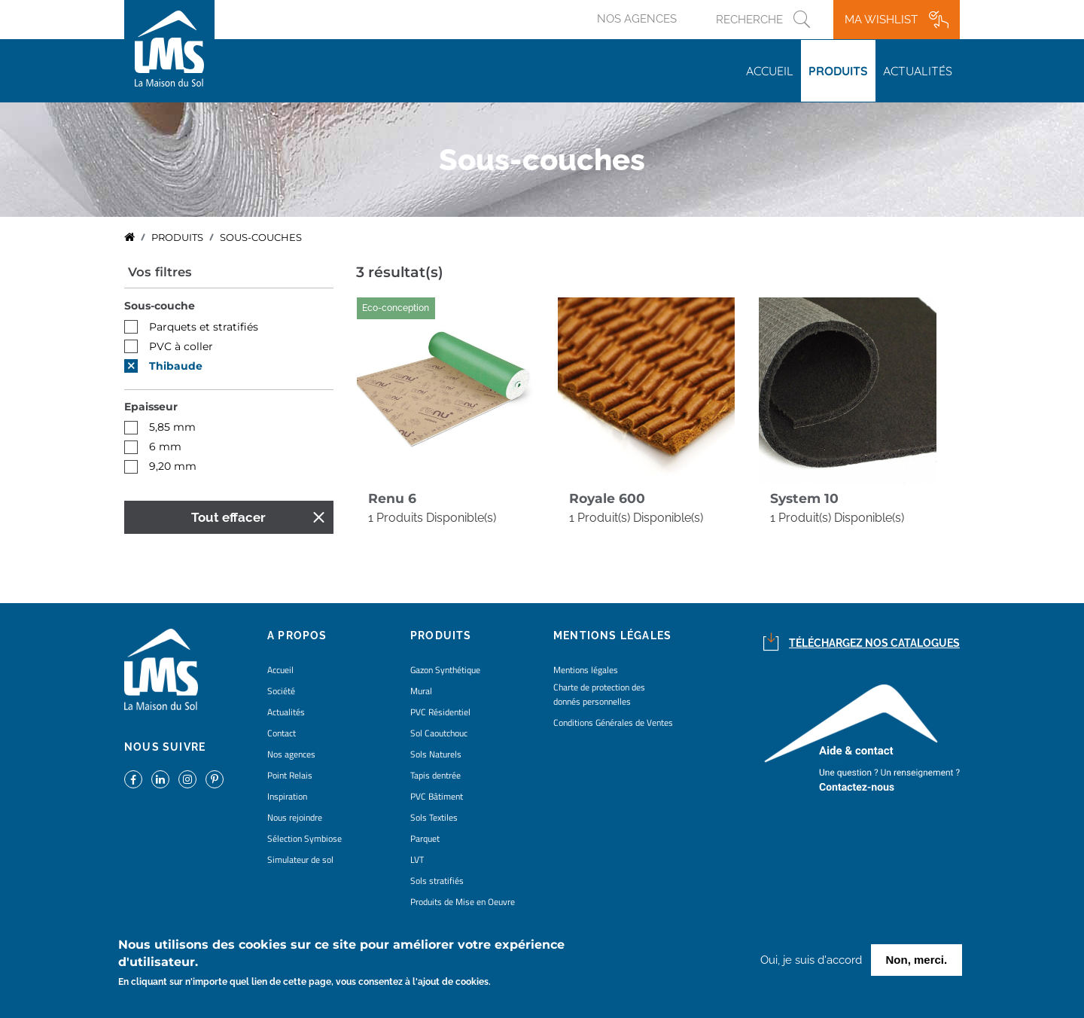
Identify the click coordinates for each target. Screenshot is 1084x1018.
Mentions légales (585, 670)
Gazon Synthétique (445, 670)
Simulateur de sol (300, 859)
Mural (421, 691)
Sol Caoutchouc (438, 733)
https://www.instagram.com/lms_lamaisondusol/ (187, 779)
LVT (417, 859)
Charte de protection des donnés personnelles (599, 694)
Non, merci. (917, 962)
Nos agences (637, 19)
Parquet (425, 838)
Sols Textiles (434, 817)
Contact (281, 733)
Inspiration (287, 796)
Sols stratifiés (437, 880)
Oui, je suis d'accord (811, 962)
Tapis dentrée (435, 775)
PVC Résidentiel (440, 712)
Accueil (769, 70)
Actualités (917, 70)
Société (281, 691)
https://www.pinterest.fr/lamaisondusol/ (215, 779)
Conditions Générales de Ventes (613, 722)
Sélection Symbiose (304, 838)
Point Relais (289, 775)
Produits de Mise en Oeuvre (462, 902)
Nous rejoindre (294, 817)
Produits (838, 70)
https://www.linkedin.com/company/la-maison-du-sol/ (160, 779)
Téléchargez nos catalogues (874, 643)
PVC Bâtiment (436, 796)
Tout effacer (228, 517)
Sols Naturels (435, 754)
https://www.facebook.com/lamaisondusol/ (133, 779)
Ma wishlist (881, 19)
